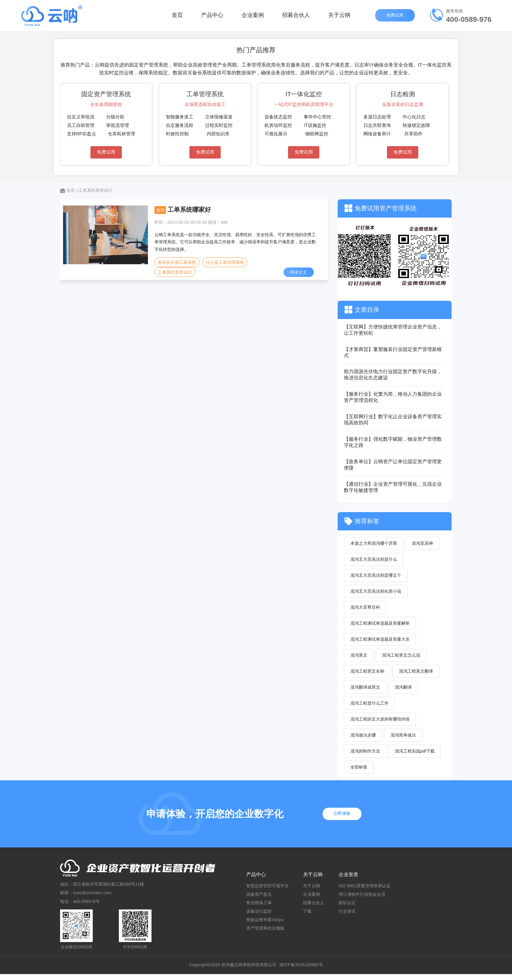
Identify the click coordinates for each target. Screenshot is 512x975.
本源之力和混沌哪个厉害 (373, 543)
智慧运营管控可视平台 (267, 886)
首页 (177, 16)
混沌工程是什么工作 (369, 703)
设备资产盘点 (259, 895)
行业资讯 (347, 912)
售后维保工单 (259, 903)
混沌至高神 (422, 543)
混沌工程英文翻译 (416, 671)
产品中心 (212, 16)
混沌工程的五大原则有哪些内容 (380, 719)
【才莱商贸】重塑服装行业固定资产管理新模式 (393, 352)
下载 (307, 912)
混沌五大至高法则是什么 (373, 559)
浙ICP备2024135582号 (301, 966)
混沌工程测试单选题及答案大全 (380, 639)
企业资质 (348, 875)
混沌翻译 (403, 687)
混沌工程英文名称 (367, 671)
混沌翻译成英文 (365, 687)
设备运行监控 (259, 912)
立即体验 (342, 815)
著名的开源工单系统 (177, 262)
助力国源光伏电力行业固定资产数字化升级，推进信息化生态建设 (393, 374)
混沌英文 (358, 655)
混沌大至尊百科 (365, 607)
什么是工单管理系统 (225, 262)
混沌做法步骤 (363, 736)
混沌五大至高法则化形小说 (375, 591)
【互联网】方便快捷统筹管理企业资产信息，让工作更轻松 (393, 330)
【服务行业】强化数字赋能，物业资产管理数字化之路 (393, 442)
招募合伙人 (296, 16)
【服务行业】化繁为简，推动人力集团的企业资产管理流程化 (393, 397)
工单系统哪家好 (189, 209)
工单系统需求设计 (175, 272)
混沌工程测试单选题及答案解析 (380, 623)
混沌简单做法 (403, 736)
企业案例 (253, 16)
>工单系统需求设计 (94, 190)
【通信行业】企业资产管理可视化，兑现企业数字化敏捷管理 (393, 487)
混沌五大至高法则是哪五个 (375, 575)
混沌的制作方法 (365, 752)
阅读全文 (298, 272)
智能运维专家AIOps (264, 920)
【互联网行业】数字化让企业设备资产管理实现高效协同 (393, 419)
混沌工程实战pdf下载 (415, 752)
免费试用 (395, 16)
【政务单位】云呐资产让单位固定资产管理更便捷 (393, 464)
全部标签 (358, 768)
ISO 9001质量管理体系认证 (365, 886)
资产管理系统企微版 (265, 929)
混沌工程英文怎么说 (401, 655)
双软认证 (347, 903)
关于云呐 (339, 16)
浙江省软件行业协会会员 (362, 895)
